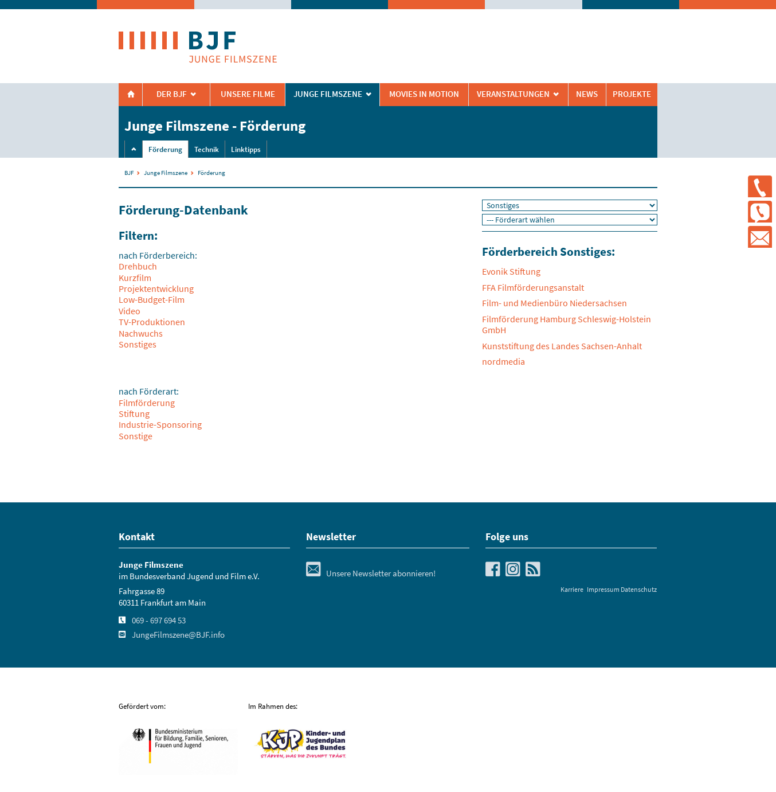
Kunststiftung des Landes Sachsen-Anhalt (562, 346)
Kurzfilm (135, 277)
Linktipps (246, 149)
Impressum (603, 589)
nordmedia (503, 361)
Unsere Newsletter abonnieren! (371, 573)
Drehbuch (138, 266)
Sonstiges (137, 344)
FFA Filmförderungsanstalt (533, 287)
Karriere (572, 589)
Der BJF (171, 94)
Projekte (632, 94)
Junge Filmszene (165, 173)
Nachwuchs (141, 333)
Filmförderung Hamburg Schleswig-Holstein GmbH (566, 324)
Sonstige (135, 436)
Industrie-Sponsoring (160, 424)
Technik (206, 149)
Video (129, 311)
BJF (129, 173)
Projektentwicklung (156, 288)
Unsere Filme (248, 94)
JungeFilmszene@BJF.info (178, 635)
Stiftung (134, 413)
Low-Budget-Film (152, 299)
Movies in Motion (424, 94)
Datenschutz (639, 589)
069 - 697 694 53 (159, 620)
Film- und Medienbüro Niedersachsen (554, 303)
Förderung (165, 149)
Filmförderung (147, 402)
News (587, 94)
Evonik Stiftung (511, 271)
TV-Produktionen (152, 321)
